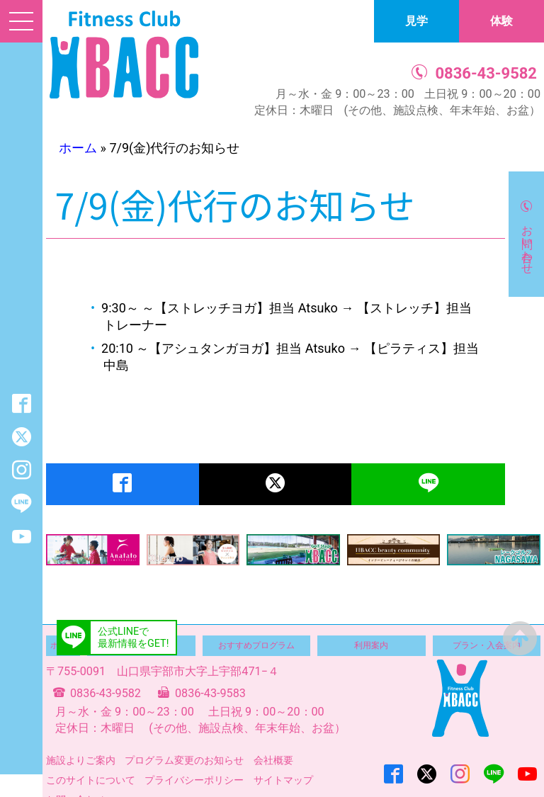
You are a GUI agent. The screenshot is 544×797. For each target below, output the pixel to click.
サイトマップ (283, 780)
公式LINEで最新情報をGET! (133, 638)
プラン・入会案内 (487, 645)
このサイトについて (90, 780)
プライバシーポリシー (194, 780)
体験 (501, 21)
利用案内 (371, 645)
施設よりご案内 (80, 760)
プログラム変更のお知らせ (184, 760)
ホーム (78, 147)
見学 (416, 21)
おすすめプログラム (256, 645)
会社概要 (273, 760)
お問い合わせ (527, 243)
